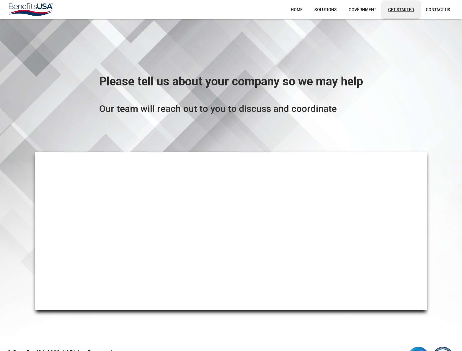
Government (362, 9)
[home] (30, 9)
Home (297, 9)
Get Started (401, 9)
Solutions (325, 9)
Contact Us (438, 9)
